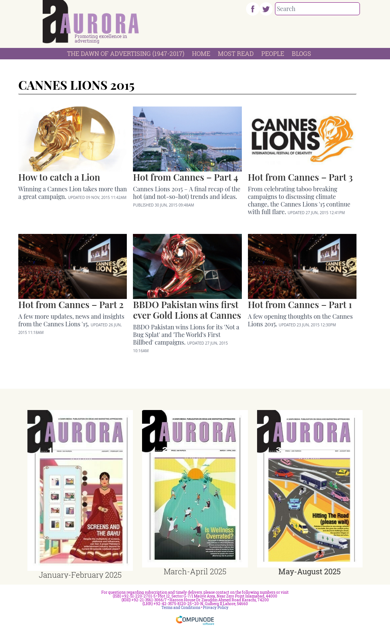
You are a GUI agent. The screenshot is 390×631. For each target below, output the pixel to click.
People (272, 53)
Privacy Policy (216, 607)
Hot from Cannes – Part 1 (300, 304)
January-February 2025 (80, 575)
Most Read (236, 53)
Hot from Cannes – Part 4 (185, 177)
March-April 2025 (195, 571)
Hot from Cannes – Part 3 (300, 177)
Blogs (301, 53)
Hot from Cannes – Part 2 (70, 304)
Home (201, 53)
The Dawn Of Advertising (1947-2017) (125, 53)
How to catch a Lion (59, 177)
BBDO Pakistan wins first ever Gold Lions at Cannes (187, 309)
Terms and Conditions (180, 607)
